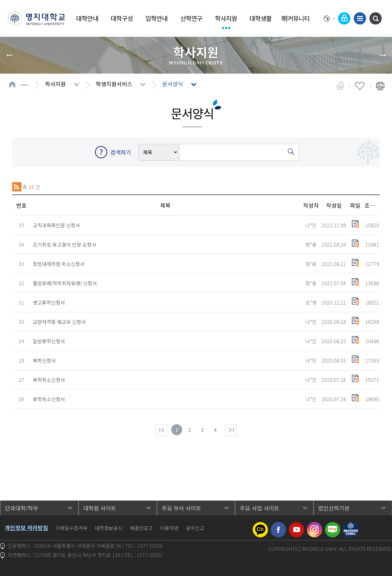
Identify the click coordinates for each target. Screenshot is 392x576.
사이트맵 (360, 18)
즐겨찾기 (359, 85)
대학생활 (261, 18)
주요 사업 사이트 (259, 508)
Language (329, 18)
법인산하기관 (333, 508)
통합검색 (375, 18)
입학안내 (156, 18)
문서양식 (173, 84)
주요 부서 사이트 (181, 508)
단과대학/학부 (21, 508)
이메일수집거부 (71, 528)
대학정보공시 (109, 528)
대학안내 (87, 18)
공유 (340, 85)
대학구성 (122, 18)
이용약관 (169, 528)
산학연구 (191, 18)
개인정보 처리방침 (26, 528)
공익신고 (195, 528)
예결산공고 (141, 528)
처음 (161, 430)
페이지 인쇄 (380, 85)
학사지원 (226, 18)
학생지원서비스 (114, 84)
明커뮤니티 (295, 18)
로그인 (344, 18)
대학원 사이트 (99, 508)
